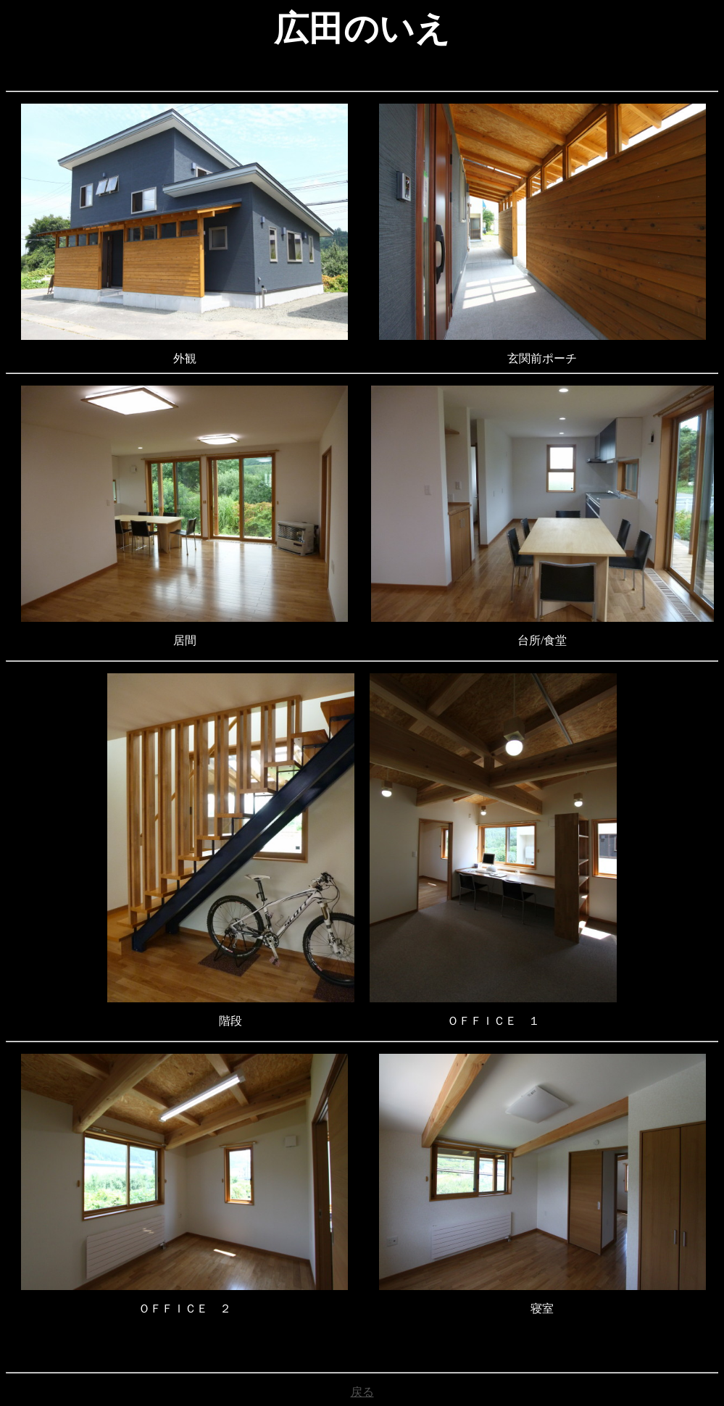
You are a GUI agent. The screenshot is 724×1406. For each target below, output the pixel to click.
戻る (362, 1392)
